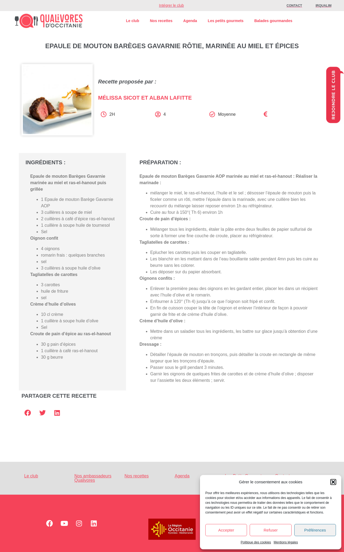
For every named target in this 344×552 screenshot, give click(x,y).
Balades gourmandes (273, 21)
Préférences (315, 530)
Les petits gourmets (225, 21)
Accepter (226, 530)
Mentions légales (286, 542)
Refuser (271, 530)
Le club (132, 21)
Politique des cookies (256, 542)
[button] (333, 482)
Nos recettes (161, 21)
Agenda (190, 21)
